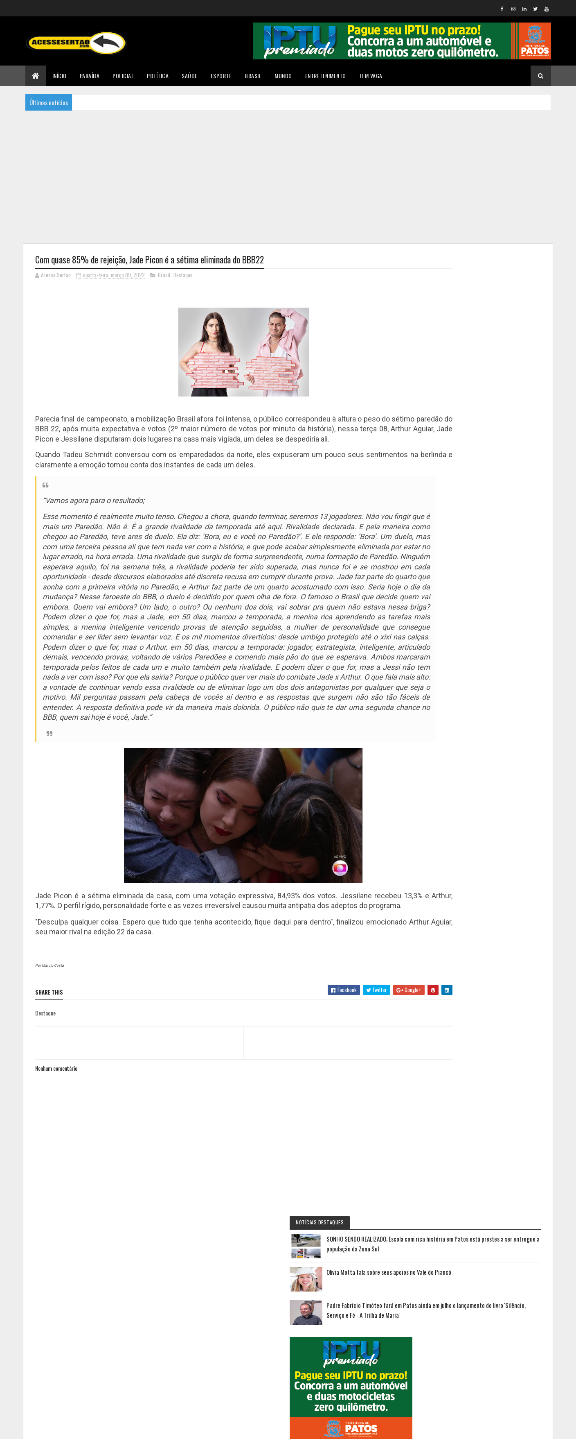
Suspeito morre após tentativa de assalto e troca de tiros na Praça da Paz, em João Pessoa (497, 1142)
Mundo (283, 75)
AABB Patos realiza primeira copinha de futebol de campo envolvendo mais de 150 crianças (500, 961)
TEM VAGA (370, 75)
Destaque (183, 276)
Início (59, 75)
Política (158, 75)
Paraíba (90, 75)
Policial (123, 75)
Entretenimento (325, 75)
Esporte (221, 75)
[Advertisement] (288, 176)
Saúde (190, 75)
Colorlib (66, 1427)
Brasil (253, 75)
